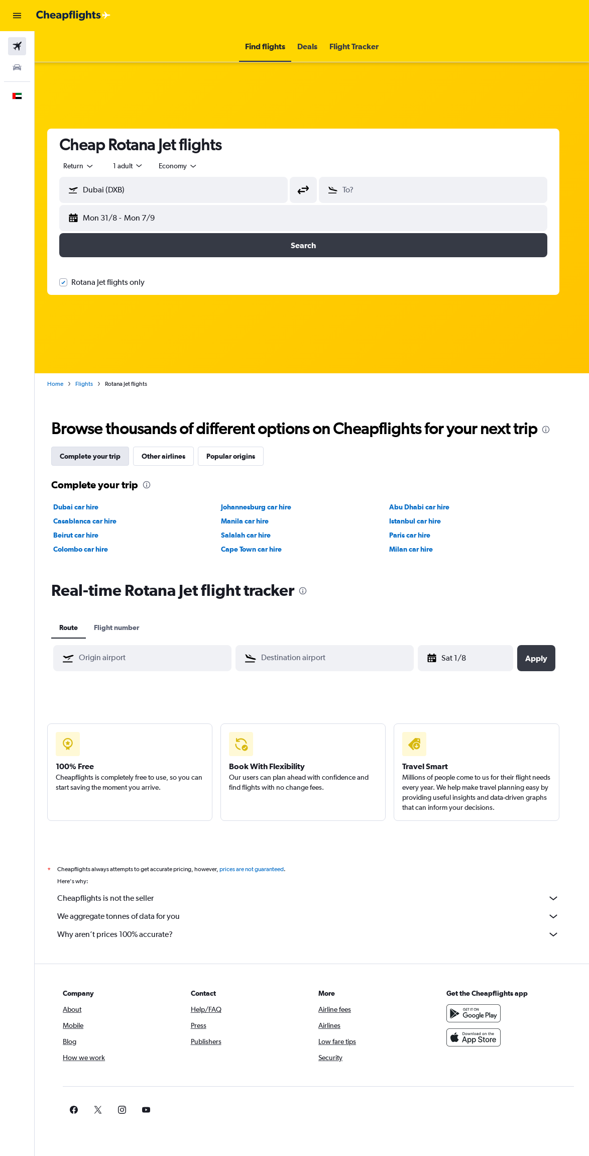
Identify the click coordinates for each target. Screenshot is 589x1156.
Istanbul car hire (423, 521)
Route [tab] (77, 627)
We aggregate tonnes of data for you (317, 916)
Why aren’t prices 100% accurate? (317, 934)
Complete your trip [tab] (98, 456)
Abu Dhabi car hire (428, 507)
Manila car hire (254, 521)
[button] (17, 16)
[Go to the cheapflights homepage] (73, 16)
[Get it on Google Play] (478, 1013)
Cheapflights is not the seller (317, 898)
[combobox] (186, 166)
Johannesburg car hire (265, 507)
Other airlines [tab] (172, 456)
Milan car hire (419, 549)
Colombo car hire (89, 549)
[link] (462, 1110)
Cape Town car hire (260, 549)
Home (64, 383)
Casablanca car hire (93, 521)
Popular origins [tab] (239, 456)
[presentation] (554, 429)
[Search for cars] (17, 67)
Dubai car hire (84, 507)
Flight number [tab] (125, 627)
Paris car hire (418, 535)
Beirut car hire (84, 535)
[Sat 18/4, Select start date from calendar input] (475, 658)
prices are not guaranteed (260, 869)
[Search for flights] (17, 46)
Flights (92, 383)
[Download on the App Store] (478, 1037)
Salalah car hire (255, 535)
